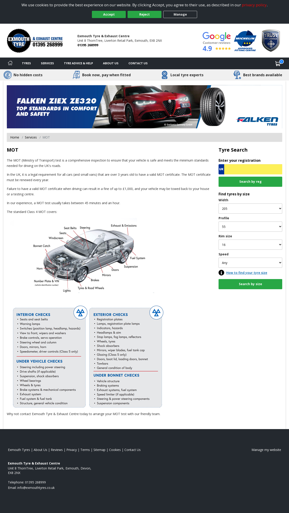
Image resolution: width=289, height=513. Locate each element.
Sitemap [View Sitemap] (99, 450)
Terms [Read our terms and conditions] (85, 450)
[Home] (10, 63)
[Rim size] (250, 245)
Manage (180, 14)
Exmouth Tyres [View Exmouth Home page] (19, 450)
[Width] (250, 208)
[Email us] (36, 487)
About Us (111, 63)
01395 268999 (87, 45)
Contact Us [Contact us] (138, 63)
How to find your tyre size (246, 272)
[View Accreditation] (245, 40)
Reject (144, 14)
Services (47, 63)
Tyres (26, 63)
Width (223, 200)
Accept (109, 14)
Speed (223, 254)
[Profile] (250, 227)
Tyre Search (233, 149)
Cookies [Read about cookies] (115, 450)
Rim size (225, 236)
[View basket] (278, 63)
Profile (224, 218)
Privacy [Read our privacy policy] (71, 450)
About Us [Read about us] (40, 450)
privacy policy (254, 4)
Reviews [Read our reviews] (57, 450)
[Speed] (250, 263)
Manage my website (266, 450)
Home (14, 137)
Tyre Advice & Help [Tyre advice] (78, 63)
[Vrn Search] (250, 169)
